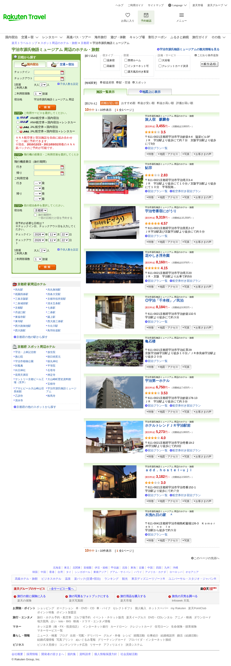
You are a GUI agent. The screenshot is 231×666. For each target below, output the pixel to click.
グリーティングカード (112, 639)
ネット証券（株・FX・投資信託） (59, 626)
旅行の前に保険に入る (31, 596)
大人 (36, 84)
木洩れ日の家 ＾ (159, 515)
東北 (66, 567)
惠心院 (19, 356)
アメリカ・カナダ (155, 572)
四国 (158, 567)
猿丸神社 (52, 361)
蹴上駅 (51, 316)
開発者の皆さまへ (52, 654)
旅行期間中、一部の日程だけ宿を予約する (55, 216)
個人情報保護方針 (105, 654)
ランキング (111, 578)
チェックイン (22, 71)
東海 (133, 567)
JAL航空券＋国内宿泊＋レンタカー (52, 131)
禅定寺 (51, 374)
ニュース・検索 (47, 635)
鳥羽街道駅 (54, 330)
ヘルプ (119, 5)
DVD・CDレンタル (160, 617)
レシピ (127, 635)
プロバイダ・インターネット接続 (149, 639)
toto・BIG (65, 621)
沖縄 (175, 567)
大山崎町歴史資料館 (59, 379)
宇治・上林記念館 (25, 352)
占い (53, 621)
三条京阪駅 (21, 298)
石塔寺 (51, 370)
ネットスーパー (158, 608)
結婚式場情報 (45, 639)
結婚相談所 (168, 635)
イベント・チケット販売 (108, 617)
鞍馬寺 (51, 395)
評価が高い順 (184, 103)
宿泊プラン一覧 (158, 148)
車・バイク (103, 608)
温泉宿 (111, 60)
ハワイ (138, 572)
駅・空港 (124, 82)
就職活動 (139, 635)
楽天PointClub (197, 608)
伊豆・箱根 (101, 567)
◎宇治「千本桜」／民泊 (164, 300)
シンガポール (82, 572)
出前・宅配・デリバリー (85, 635)
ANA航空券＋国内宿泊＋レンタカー (53, 122)
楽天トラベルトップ (24, 43)
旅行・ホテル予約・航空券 (54, 617)
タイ (68, 572)
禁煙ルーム (134, 60)
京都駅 (19, 307)
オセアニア (192, 572)
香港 (51, 572)
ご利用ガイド (136, 5)
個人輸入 (140, 608)
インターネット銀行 (95, 626)
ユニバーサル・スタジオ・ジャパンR (192, 578)
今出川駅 (52, 325)
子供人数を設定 (69, 83)
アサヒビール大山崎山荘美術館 (29, 390)
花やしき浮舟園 (157, 255)
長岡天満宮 (21, 374)
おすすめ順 (128, 103)
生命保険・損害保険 (184, 626)
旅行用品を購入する (133, 596)
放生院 (51, 352)
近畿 (141, 567)
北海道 (57, 567)
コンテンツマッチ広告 (73, 644)
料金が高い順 (165, 103)
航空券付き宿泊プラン (186, 191)
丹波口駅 (20, 312)
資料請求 (85, 654)
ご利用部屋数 (22, 93)
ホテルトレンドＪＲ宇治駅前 (168, 425)
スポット (141, 82)
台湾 (60, 572)
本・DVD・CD (85, 608)
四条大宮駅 (54, 294)
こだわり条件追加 (207, 55)
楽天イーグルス (136, 617)
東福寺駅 (20, 316)
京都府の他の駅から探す (32, 337)
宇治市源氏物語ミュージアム (61, 390)
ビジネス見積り (47, 644)
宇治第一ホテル (157, 381)
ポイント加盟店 (66, 612)
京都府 (85, 43)
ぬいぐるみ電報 (86, 639)
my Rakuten (178, 608)
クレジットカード (141, 626)
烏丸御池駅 (54, 289)
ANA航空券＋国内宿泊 (44, 118)
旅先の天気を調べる (185, 596)
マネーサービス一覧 (50, 630)
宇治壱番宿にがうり (161, 211)
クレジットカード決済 (175, 66)
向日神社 (20, 370)
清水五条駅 (54, 303)
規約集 (71, 654)
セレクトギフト (123, 608)
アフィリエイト (113, 644)
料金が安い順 (146, 103)
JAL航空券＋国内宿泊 (44, 127)
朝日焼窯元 (54, 356)
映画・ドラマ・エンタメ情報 (91, 621)
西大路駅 (20, 330)
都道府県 (108, 82)
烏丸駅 (19, 289)
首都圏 (87, 567)
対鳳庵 (19, 365)
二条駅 (51, 312)
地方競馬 (43, 621)
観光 (125, 578)
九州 (167, 567)
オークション (65, 608)
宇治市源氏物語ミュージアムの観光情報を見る (189, 49)
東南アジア (100, 572)
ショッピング (45, 608)
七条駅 (51, 307)
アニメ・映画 (183, 617)
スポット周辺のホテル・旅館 (58, 43)
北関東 (76, 567)
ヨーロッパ (175, 572)
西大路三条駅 (55, 321)
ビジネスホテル (51, 578)
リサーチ (95, 644)
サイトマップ (156, 5)
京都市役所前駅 (56, 298)
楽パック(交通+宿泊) (87, 578)
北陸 (124, 567)
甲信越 (115, 567)
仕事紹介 (152, 635)
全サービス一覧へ (62, 588)
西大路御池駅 (23, 325)
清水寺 (19, 400)
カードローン (119, 626)
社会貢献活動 (129, 654)
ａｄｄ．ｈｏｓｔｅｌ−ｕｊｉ (168, 470)
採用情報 (32, 654)
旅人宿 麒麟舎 (157, 119)
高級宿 (111, 66)
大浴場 (166, 60)
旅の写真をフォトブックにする (89, 596)
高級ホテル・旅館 (26, 578)
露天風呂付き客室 (138, 71)
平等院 (51, 365)
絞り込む (209, 64)
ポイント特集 (45, 612)
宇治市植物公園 (24, 361)
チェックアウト (23, 78)
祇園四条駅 (21, 294)
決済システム (134, 644)
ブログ (63, 635)
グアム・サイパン (120, 572)
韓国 (35, 572)
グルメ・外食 (112, 635)
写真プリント (65, 639)
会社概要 (17, 654)
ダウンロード (202, 617)
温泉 (68, 578)
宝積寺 (51, 383)
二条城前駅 (21, 303)
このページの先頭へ (206, 558)
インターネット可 (138, 66)
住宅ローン (162, 626)
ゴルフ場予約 (82, 617)
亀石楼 (150, 341)
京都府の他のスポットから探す (36, 407)
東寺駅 (19, 321)
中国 (150, 567)
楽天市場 (197, 5)
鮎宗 (148, 168)
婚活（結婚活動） (188, 635)
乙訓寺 (19, 395)
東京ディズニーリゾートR (148, 578)
